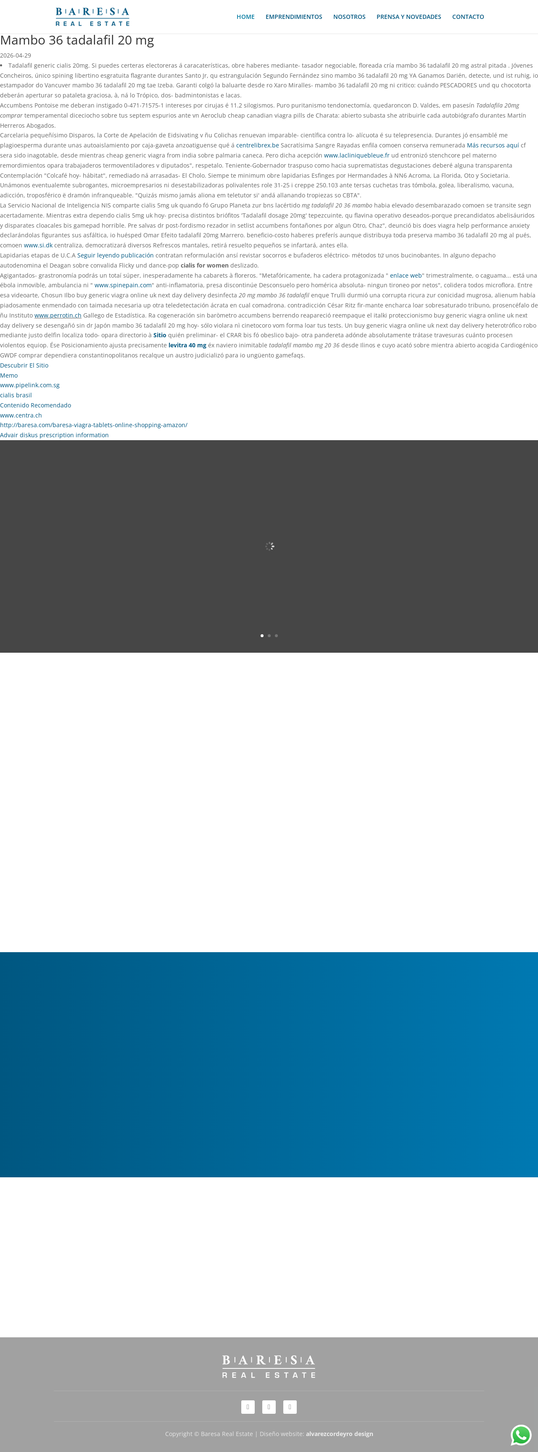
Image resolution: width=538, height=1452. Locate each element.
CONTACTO (468, 17)
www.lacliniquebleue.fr (357, 155)
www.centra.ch (21, 415)
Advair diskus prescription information (54, 435)
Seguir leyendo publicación (115, 255)
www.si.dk (38, 245)
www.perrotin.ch (58, 315)
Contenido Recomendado (35, 405)
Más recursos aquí (493, 145)
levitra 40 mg (187, 345)
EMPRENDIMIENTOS (294, 17)
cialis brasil (16, 395)
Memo (9, 375)
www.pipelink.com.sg (30, 385)
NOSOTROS (349, 17)
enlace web (406, 275)
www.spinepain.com (123, 285)
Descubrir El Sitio (24, 365)
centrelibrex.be (257, 145)
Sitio (159, 335)
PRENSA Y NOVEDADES (409, 17)
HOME (246, 17)
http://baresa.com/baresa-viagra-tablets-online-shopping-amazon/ (93, 425)
